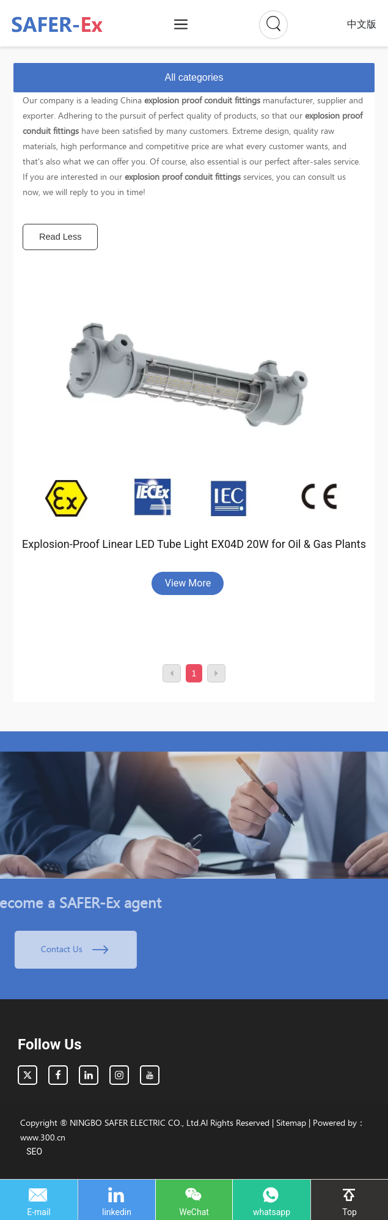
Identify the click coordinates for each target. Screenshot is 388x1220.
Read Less (60, 237)
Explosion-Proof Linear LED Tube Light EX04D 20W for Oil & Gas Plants (194, 544)
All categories (193, 77)
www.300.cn (42, 1137)
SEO (34, 1151)
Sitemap (291, 1122)
